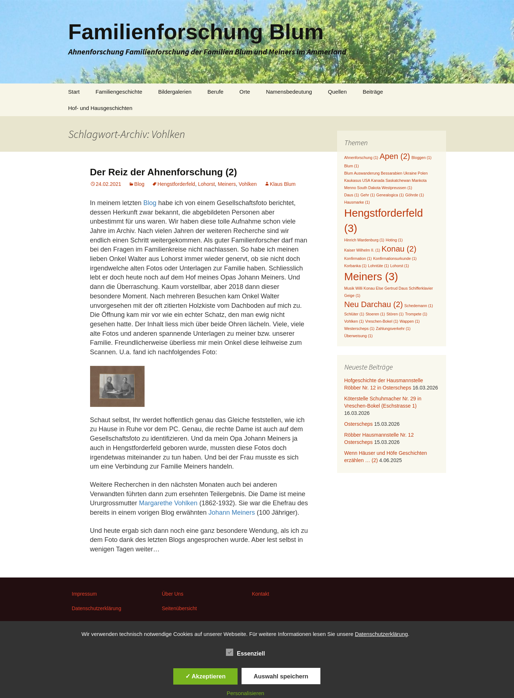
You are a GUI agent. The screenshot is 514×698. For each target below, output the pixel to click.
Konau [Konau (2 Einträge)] (398, 248)
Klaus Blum (283, 184)
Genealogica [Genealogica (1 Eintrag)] (390, 195)
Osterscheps (358, 424)
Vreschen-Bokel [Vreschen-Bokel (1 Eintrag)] (381, 321)
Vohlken (248, 184)
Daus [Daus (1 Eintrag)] (351, 195)
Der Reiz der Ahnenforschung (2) (163, 172)
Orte (244, 92)
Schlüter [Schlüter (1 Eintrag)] (354, 314)
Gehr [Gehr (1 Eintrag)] (367, 195)
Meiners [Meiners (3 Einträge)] (371, 276)
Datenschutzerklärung (96, 608)
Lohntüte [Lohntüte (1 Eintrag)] (378, 266)
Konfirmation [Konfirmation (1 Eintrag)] (358, 258)
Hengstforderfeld (176, 184)
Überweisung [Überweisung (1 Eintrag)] (358, 336)
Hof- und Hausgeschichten (100, 108)
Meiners (227, 184)
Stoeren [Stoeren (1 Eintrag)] (375, 314)
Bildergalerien (174, 92)
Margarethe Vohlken (168, 503)
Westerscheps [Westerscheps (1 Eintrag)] (359, 328)
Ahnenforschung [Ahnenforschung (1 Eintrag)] (361, 157)
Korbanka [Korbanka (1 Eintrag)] (355, 266)
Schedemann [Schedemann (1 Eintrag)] (418, 305)
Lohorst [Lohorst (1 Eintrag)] (399, 266)
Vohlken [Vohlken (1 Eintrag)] (354, 321)
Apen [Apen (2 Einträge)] (395, 156)
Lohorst (206, 184)
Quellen (337, 92)
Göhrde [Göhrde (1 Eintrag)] (414, 195)
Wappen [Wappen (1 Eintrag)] (410, 321)
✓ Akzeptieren (205, 676)
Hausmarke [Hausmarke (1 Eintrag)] (357, 202)
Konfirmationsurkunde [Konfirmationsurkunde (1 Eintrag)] (395, 258)
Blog (139, 184)
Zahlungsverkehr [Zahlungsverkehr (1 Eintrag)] (393, 328)
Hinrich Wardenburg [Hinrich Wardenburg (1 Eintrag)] (364, 240)
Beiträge (373, 92)
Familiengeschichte (119, 92)
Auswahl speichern (281, 676)
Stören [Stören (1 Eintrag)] (395, 314)
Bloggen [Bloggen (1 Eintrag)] (422, 157)
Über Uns (172, 594)
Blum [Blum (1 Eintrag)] (351, 166)
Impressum (84, 594)
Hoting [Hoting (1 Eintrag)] (394, 240)
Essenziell (245, 652)
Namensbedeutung (289, 92)
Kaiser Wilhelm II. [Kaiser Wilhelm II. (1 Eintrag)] (362, 250)
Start (74, 92)
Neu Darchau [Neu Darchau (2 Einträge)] (373, 304)
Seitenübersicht (179, 608)
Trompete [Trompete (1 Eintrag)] (416, 314)
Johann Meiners (232, 512)
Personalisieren (245, 693)
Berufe (215, 92)
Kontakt (260, 594)
